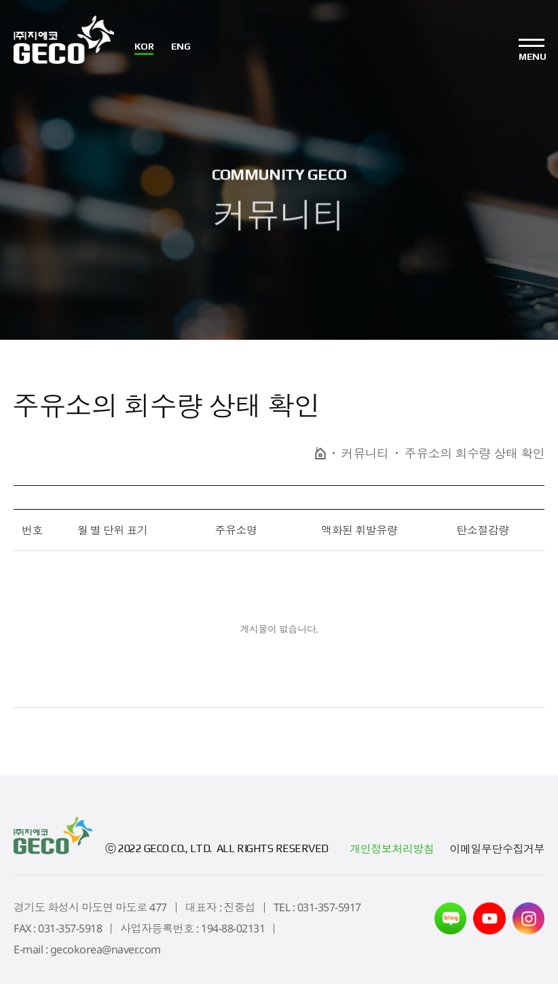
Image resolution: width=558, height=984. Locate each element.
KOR (145, 46)
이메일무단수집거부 (496, 848)
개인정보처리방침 (392, 848)
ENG (181, 46)
